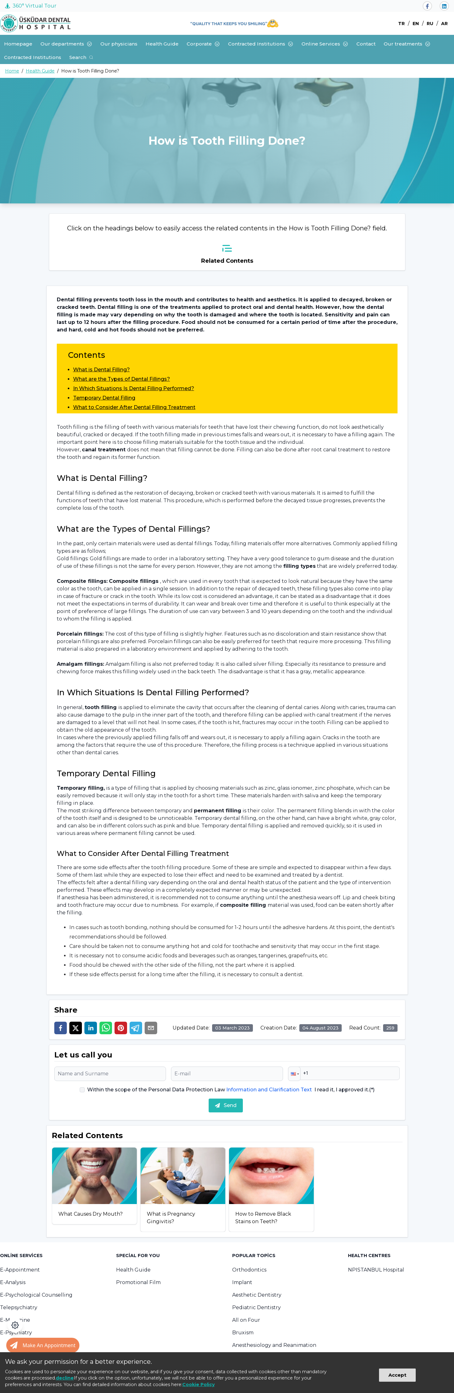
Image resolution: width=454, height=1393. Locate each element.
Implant (242, 1282)
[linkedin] (90, 1028)
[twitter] (75, 1028)
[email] (151, 1028)
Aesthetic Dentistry (256, 1295)
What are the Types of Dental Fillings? (121, 379)
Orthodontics (249, 1270)
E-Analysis (12, 1282)
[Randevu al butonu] (42, 1345)
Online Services (325, 44)
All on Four (246, 1320)
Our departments (66, 44)
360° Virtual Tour (30, 6)
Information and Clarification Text (269, 1090)
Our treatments (407, 44)
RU (430, 23)
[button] (294, 1074)
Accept (397, 1375)
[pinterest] (121, 1028)
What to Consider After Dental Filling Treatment (134, 407)
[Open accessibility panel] (15, 1325)
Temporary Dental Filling (104, 398)
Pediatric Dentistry (256, 1307)
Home (12, 71)
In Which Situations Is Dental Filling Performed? (133, 388)
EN (416, 23)
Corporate (203, 44)
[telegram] (136, 1028)
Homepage (18, 44)
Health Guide (162, 44)
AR (444, 23)
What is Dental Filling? (101, 370)
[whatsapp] (105, 1028)
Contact (366, 44)
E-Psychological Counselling (36, 1295)
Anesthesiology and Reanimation (274, 1345)
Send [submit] (226, 1105)
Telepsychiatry (18, 1307)
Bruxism (243, 1333)
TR (401, 23)
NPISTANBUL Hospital (376, 1270)
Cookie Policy (198, 1384)
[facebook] (60, 1028)
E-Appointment (20, 1270)
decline (65, 1378)
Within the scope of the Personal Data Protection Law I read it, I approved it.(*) (231, 1090)
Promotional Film (138, 1282)
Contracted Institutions (260, 44)
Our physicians (118, 44)
